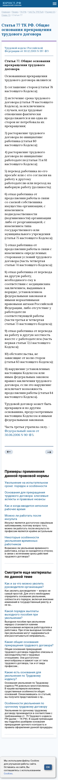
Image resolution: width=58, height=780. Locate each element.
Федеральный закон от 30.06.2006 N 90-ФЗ (22, 433)
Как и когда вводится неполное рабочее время (26, 507)
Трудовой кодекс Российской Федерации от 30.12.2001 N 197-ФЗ (27, 49)
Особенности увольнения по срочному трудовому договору (26, 704)
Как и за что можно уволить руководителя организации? (24, 585)
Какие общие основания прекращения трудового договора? (29, 643)
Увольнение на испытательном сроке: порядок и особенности (26, 484)
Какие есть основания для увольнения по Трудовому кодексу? (23, 676)
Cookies (8, 773)
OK (48, 767)
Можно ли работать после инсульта (23, 517)
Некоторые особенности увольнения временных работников (22, 541)
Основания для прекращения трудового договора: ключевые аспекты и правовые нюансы (26, 496)
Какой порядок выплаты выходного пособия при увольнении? (22, 614)
